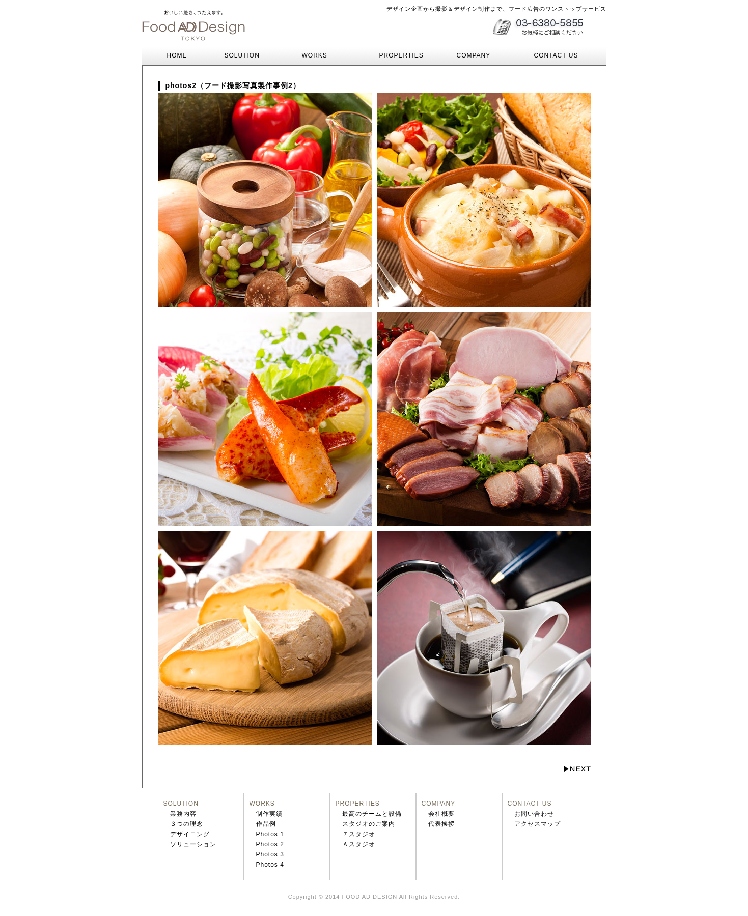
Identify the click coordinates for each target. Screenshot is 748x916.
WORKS (314, 55)
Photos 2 (270, 844)
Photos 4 (270, 864)
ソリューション (193, 844)
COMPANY (474, 55)
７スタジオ (358, 834)
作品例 (266, 823)
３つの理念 (186, 823)
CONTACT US (556, 55)
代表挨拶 (441, 823)
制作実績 (269, 813)
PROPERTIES (401, 55)
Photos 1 (270, 834)
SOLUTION (242, 55)
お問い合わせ (534, 813)
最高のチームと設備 (372, 813)
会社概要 (441, 813)
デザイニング (190, 834)
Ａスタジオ (358, 844)
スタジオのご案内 (368, 823)
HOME (167, 55)
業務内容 (183, 813)
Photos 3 (270, 854)
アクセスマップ (537, 823)
